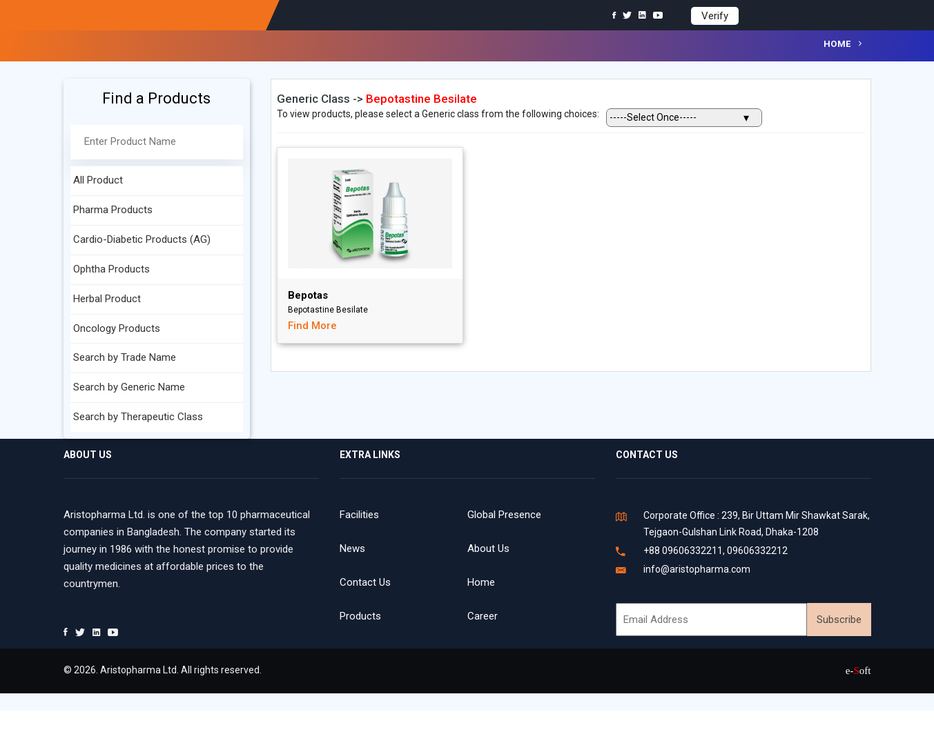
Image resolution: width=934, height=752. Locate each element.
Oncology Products (116, 328)
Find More (312, 325)
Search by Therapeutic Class (138, 416)
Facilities (359, 514)
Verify (714, 15)
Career (482, 616)
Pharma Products (113, 210)
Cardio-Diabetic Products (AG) (142, 239)
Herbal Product (107, 299)
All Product (98, 180)
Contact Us (365, 582)
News (352, 548)
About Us (488, 548)
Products (360, 616)
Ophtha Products (111, 269)
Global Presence (504, 514)
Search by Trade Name (124, 357)
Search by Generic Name (129, 387)
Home (837, 44)
